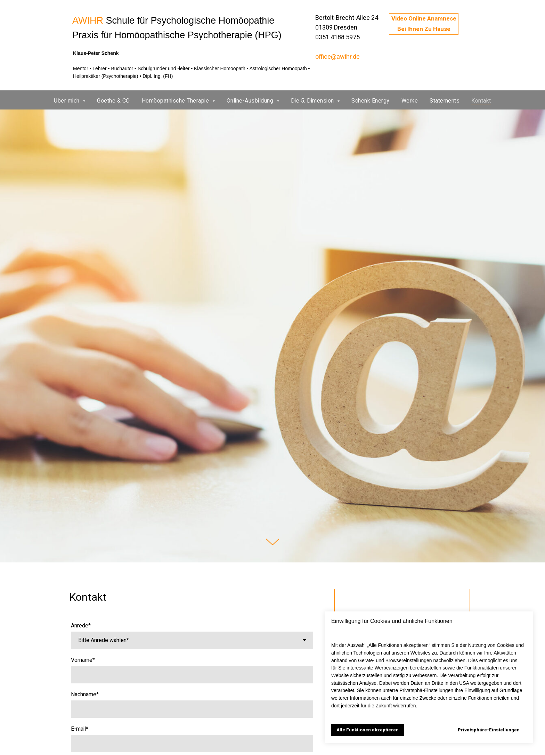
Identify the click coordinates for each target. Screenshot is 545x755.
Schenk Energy (370, 101)
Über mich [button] (67, 101)
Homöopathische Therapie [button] (176, 101)
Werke (409, 101)
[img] (46, 31)
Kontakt (481, 101)
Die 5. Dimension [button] (313, 101)
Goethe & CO (113, 101)
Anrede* (81, 626)
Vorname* (83, 660)
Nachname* (85, 694)
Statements (444, 101)
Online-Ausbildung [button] (251, 101)
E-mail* (79, 729)
